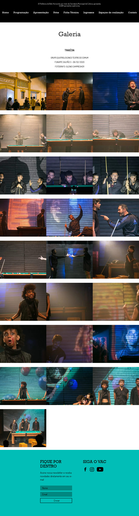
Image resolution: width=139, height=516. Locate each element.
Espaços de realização (111, 12)
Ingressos (88, 12)
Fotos (56, 12)
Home (5, 12)
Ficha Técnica (71, 12)
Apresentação (41, 12)
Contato (132, 12)
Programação (21, 12)
